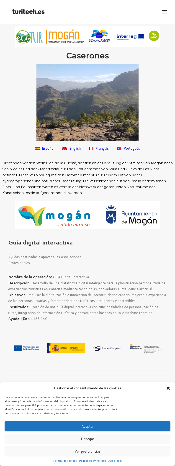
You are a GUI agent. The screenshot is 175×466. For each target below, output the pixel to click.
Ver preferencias (87, 451)
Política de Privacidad (92, 461)
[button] (168, 388)
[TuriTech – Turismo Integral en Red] (28, 12)
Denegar (87, 438)
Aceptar (87, 426)
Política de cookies (65, 461)
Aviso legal (115, 461)
